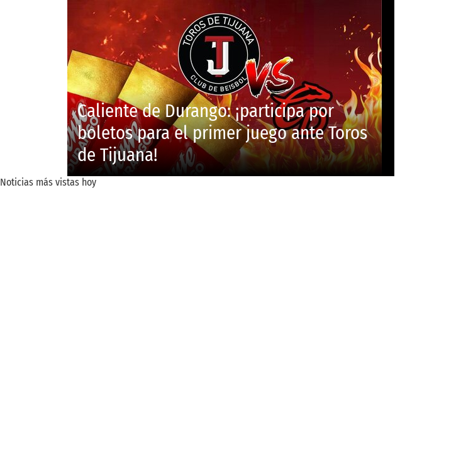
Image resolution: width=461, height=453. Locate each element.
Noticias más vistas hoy (48, 182)
